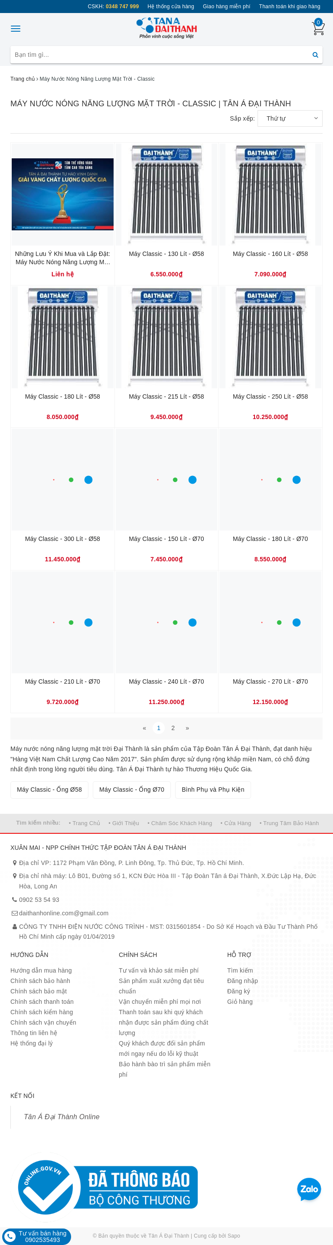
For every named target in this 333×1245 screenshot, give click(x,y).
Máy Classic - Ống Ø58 (49, 789)
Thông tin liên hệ (33, 1032)
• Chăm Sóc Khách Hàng (179, 823)
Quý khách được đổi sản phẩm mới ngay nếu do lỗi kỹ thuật (162, 1048)
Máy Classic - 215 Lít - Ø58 (166, 396)
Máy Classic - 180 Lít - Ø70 (270, 538)
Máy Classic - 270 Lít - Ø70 (270, 681)
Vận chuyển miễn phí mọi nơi (160, 1001)
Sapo (234, 1236)
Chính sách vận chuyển (43, 1022)
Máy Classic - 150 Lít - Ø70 (166, 538)
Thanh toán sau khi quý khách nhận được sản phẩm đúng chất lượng (163, 1022)
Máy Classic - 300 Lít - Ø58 (62, 538)
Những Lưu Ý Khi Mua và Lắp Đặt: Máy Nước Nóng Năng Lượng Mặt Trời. (62, 258)
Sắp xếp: (242, 118)
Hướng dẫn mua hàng (41, 970)
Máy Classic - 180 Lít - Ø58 (62, 396)
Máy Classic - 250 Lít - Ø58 (270, 396)
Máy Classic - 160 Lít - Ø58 (270, 253)
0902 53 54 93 (39, 899)
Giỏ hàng (240, 1001)
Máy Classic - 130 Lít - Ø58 (166, 253)
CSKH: (113, 6)
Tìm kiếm (240, 970)
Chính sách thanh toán (42, 1001)
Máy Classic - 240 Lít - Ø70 (166, 681)
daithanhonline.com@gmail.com (63, 913)
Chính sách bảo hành (40, 980)
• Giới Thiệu (123, 823)
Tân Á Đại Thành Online (62, 1116)
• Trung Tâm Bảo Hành (289, 823)
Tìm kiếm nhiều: (38, 822)
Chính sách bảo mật (38, 991)
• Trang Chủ (84, 823)
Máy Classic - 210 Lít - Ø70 (62, 681)
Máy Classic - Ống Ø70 (131, 789)
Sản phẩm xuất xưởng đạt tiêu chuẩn (161, 986)
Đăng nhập (242, 980)
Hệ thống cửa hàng (170, 6)
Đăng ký (238, 991)
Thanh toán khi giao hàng (289, 6)
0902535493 (42, 1239)
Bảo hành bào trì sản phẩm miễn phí (165, 1069)
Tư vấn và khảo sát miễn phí (159, 970)
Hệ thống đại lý (31, 1043)
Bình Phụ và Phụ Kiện (213, 789)
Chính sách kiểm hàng (41, 1012)
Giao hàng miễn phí (227, 6)
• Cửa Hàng (236, 823)
